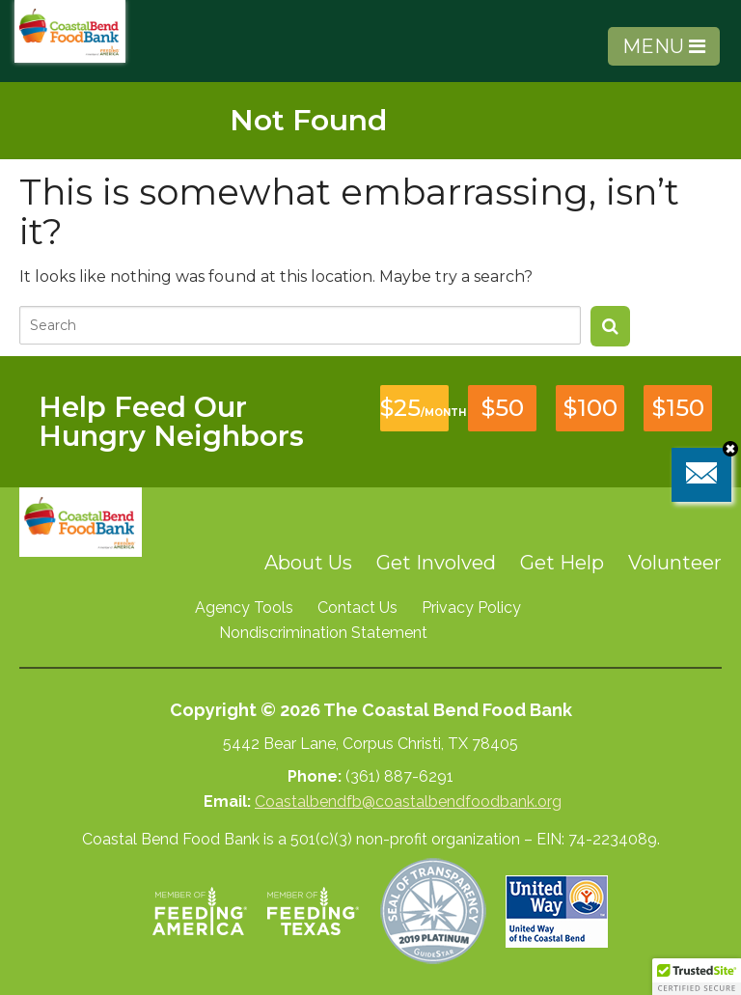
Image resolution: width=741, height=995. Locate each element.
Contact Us (357, 607)
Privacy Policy (471, 607)
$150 (678, 408)
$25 (414, 408)
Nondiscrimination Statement (323, 632)
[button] (696, 976)
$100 (590, 408)
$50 (502, 408)
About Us (308, 562)
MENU (663, 46)
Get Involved (436, 562)
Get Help (562, 562)
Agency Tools (244, 607)
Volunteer (675, 562)
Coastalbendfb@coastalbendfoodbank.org (408, 801)
